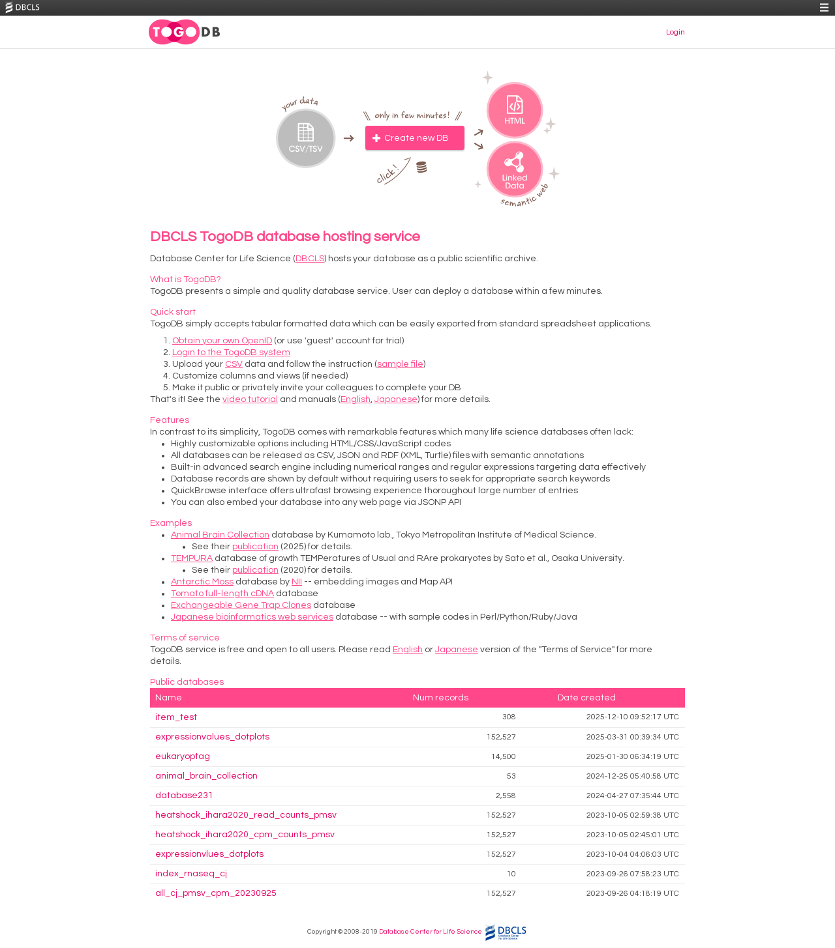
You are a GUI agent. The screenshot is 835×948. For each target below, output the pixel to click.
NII (297, 581)
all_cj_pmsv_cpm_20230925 (216, 893)
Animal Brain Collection (220, 534)
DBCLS (310, 258)
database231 (184, 795)
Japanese (396, 399)
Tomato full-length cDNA (222, 593)
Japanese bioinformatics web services (252, 617)
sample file (400, 364)
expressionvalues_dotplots (212, 736)
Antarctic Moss (202, 581)
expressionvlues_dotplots (209, 854)
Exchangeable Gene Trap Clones (241, 605)
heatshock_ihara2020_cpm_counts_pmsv (245, 834)
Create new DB (416, 138)
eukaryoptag (182, 756)
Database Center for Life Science (430, 931)
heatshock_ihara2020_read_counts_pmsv (246, 815)
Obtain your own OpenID (222, 340)
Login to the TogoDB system (231, 352)
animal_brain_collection (206, 776)
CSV (234, 364)
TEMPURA (192, 558)
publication (255, 546)
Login (675, 32)
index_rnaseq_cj (191, 873)
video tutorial (250, 399)
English (356, 399)
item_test (176, 717)
